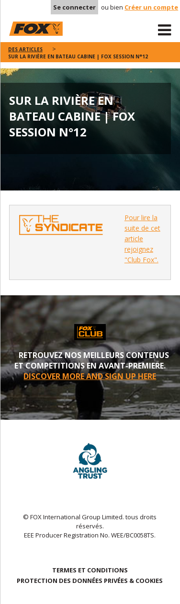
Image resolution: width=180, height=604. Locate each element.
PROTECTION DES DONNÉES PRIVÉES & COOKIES (90, 580)
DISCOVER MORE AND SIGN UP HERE (89, 376)
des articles (25, 49)
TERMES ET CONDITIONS (90, 570)
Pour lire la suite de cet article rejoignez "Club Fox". (142, 238)
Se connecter (74, 7)
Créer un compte (151, 7)
